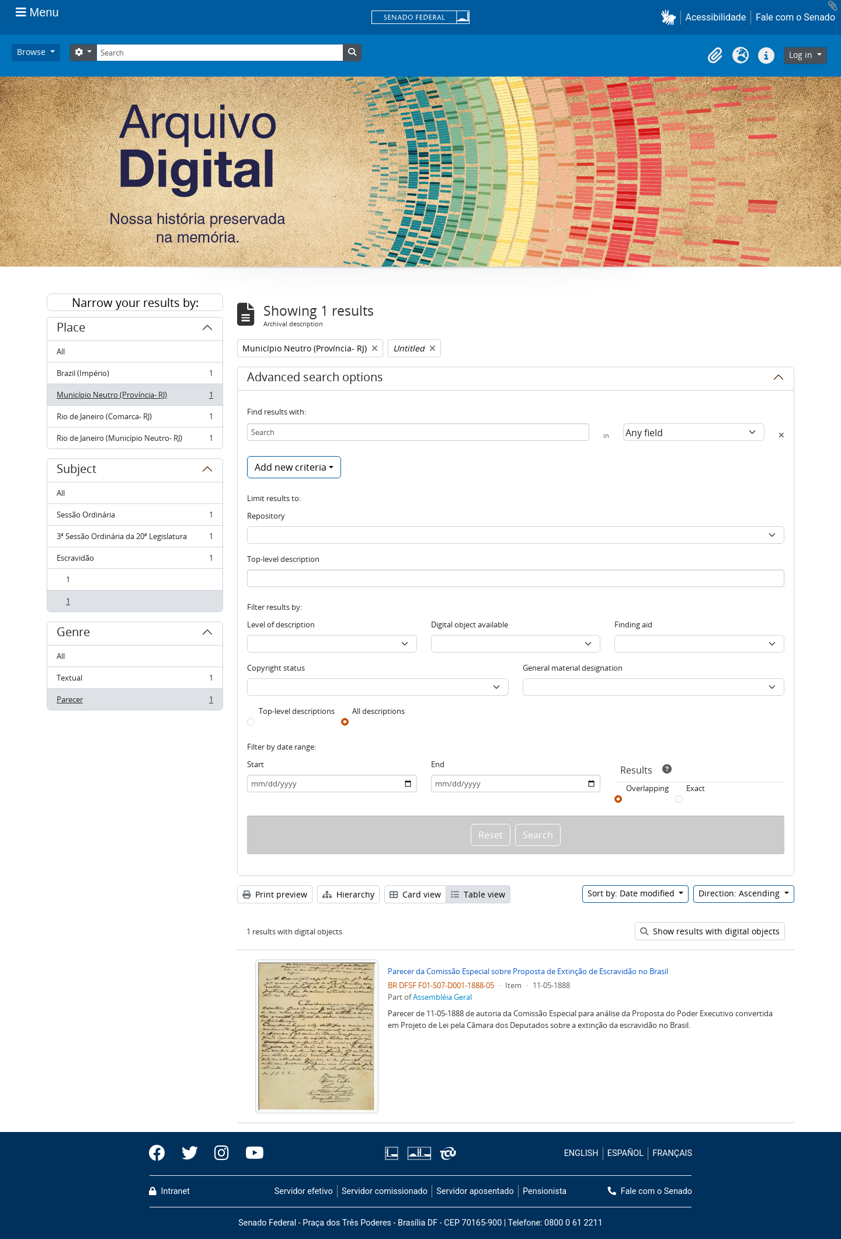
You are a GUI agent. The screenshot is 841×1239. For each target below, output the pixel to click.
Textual (134, 680)
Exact (695, 788)
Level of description (281, 624)
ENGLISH (581, 1153)
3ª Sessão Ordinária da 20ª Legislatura (134, 538)
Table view (478, 894)
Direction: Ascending (740, 893)
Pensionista (545, 1191)
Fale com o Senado (795, 17)
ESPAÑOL (625, 1153)
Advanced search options (315, 379)
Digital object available (469, 624)
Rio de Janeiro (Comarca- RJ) (134, 418)
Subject (76, 471)
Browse (32, 51)
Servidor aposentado (474, 1191)
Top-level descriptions (297, 711)
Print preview (274, 894)
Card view (415, 894)
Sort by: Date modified (632, 893)
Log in (802, 54)
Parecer (134, 701)
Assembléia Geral (442, 997)
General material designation (573, 667)
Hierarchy (348, 894)
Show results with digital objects (710, 931)
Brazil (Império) (134, 375)
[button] (670, 17)
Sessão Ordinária (134, 517)
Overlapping (647, 788)
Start (255, 764)
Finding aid (633, 624)
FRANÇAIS (672, 1153)
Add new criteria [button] (290, 467)
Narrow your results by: (135, 302)
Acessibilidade (716, 17)
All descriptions (378, 711)
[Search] (219, 52)
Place (71, 329)
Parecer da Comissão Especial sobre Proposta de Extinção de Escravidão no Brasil (528, 971)
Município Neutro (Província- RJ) (134, 397)
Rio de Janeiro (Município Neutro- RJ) (134, 440)
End (437, 764)
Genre (73, 634)
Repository (266, 515)
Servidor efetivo (303, 1191)
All (61, 351)
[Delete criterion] (781, 435)
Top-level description (283, 559)
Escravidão (134, 560)
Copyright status (276, 667)
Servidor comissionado (385, 1191)
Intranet (169, 1191)
